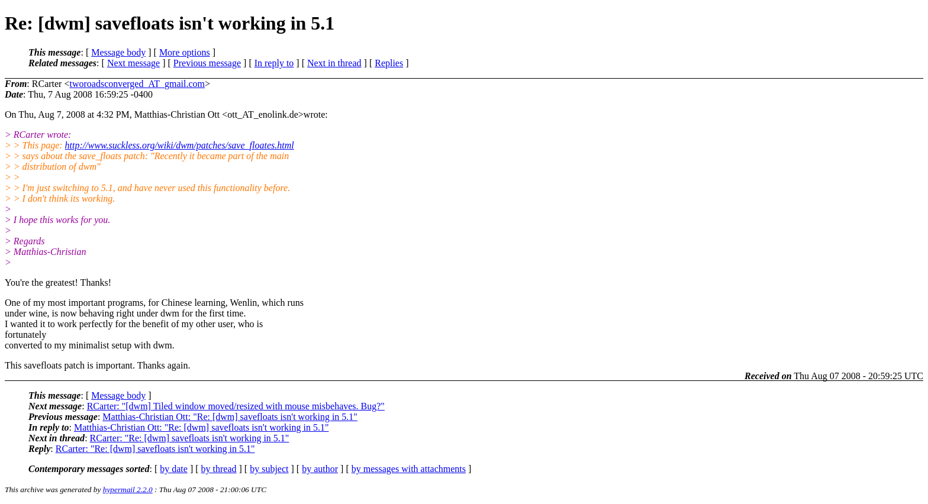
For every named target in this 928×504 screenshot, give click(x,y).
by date (174, 469)
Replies (389, 63)
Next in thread (334, 63)
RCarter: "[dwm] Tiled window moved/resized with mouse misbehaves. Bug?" (236, 406)
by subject (269, 469)
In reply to (274, 63)
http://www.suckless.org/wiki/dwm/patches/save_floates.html (179, 145)
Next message (133, 63)
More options (184, 52)
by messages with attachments (409, 469)
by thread (219, 469)
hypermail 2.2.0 (128, 489)
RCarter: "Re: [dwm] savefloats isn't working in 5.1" (189, 438)
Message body (118, 52)
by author (320, 469)
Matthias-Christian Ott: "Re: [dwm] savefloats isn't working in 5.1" (229, 417)
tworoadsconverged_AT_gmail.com (137, 84)
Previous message (207, 63)
